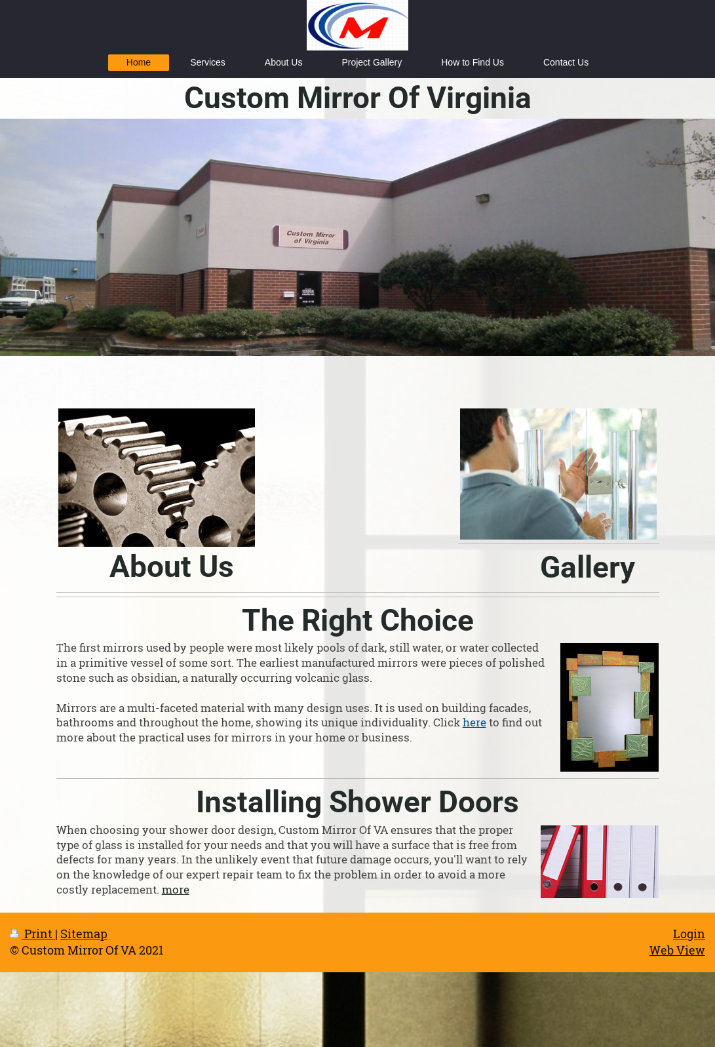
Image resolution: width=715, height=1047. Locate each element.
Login (689, 933)
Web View (677, 950)
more (175, 889)
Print (32, 933)
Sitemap (83, 933)
